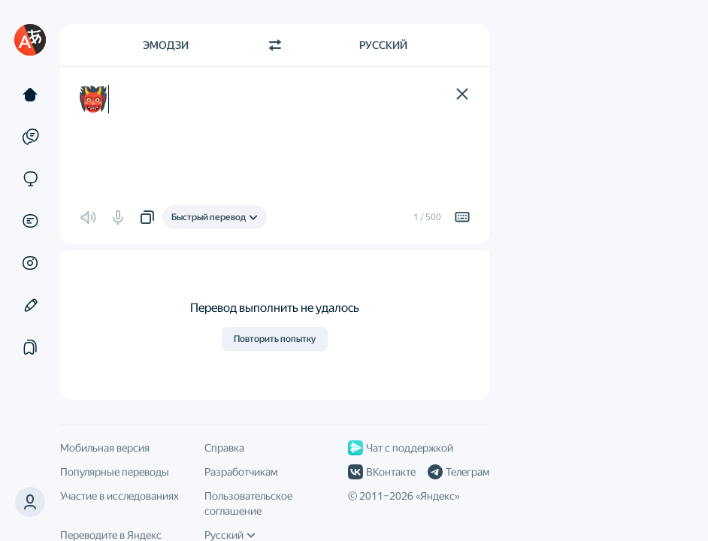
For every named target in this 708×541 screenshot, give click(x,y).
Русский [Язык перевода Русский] (383, 45)
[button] (462, 94)
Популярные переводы (114, 472)
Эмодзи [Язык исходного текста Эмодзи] (166, 45)
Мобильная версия (105, 448)
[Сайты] (30, 179)
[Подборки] (30, 347)
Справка (224, 448)
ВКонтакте (382, 471)
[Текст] (30, 95)
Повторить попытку (275, 339)
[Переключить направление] (275, 45)
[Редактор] (30, 305)
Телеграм (458, 471)
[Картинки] (30, 263)
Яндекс (437, 496)
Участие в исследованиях (119, 496)
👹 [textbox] (93, 99)
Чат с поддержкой (400, 447)
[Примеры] (30, 137)
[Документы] (30, 221)
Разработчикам (240, 472)
